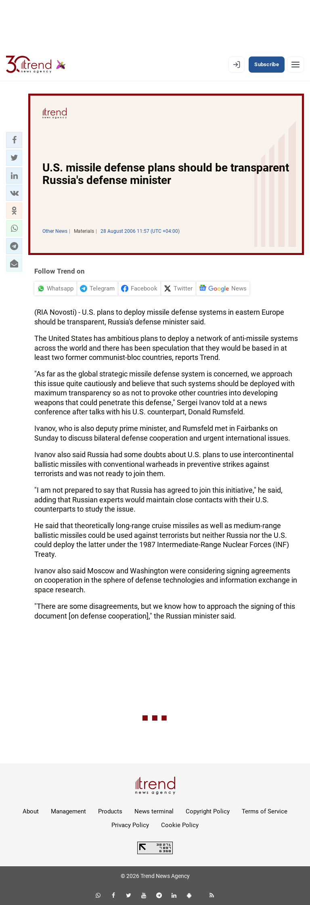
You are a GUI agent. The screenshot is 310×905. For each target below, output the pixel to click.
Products (110, 811)
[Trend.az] (36, 64)
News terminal (154, 811)
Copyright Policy (208, 811)
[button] (14, 140)
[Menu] (295, 64)
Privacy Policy (130, 825)
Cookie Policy (180, 825)
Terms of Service (264, 811)
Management (68, 811)
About (31, 811)
